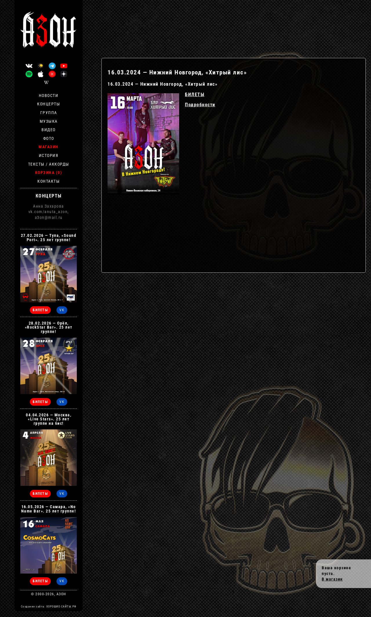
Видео (48, 129)
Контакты (48, 181)
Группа (48, 112)
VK (61, 310)
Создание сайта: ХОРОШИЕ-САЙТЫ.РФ (49, 606)
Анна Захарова (48, 206)
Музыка (49, 121)
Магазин (49, 146)
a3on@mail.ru (49, 217)
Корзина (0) (48, 172)
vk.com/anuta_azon (48, 211)
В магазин (332, 579)
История (49, 155)
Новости (49, 95)
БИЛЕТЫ (194, 94)
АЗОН (61, 594)
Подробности (200, 104)
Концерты (48, 104)
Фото (48, 138)
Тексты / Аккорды (48, 164)
